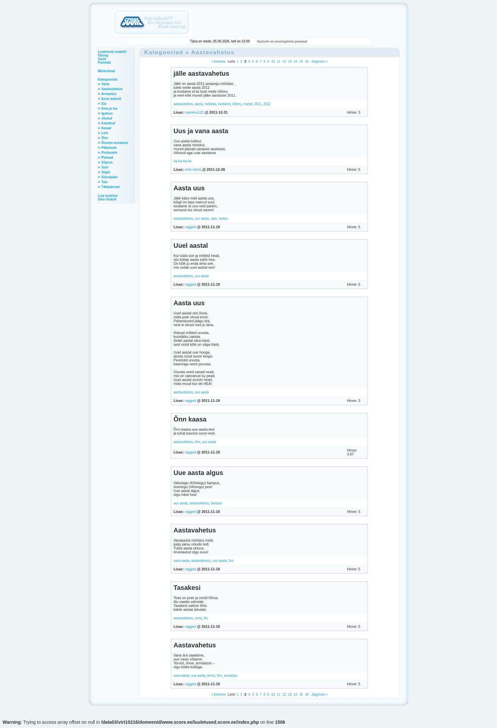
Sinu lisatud (107, 199)
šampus (216, 503)
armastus (230, 675)
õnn (197, 442)
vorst (198, 618)
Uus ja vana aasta (200, 131)
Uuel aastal (190, 245)
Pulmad (107, 157)
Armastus (108, 94)
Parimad (104, 62)
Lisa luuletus (108, 196)
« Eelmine (218, 61)
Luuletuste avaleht (112, 52)
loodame (224, 104)
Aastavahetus (112, 89)
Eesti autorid (111, 99)
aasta (199, 104)
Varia (105, 84)
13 (290, 61)
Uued (102, 59)
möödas (210, 104)
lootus (223, 218)
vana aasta (181, 560)
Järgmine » (318, 61)
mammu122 (194, 112)
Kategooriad (163, 52)
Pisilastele (109, 152)
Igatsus (107, 113)
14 (295, 61)
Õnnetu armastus (114, 143)
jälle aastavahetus (201, 73)
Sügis (105, 172)
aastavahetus (183, 104)
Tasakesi (187, 587)
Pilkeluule (109, 148)
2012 (266, 104)
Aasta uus (189, 188)
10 (273, 61)
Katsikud (108, 123)
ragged (190, 227)
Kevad (106, 128)
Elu (104, 103)
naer (214, 218)
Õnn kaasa (189, 419)
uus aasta (202, 218)
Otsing (103, 55)
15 (301, 61)
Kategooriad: (108, 79)
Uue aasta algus (198, 472)
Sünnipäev (109, 177)
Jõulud (106, 118)
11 (278, 61)
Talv (104, 182)
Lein (104, 133)
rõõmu (236, 104)
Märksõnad (106, 71)
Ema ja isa (109, 108)
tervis (211, 675)
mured (247, 104)
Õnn (104, 138)
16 (307, 61)
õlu (205, 618)
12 (284, 61)
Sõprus (107, 162)
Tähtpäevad (110, 187)
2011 (258, 104)
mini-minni (193, 169)
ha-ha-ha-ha (182, 161)
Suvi (104, 167)
